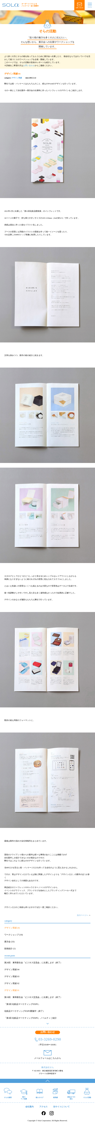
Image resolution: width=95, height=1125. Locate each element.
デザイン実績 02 (11, 983)
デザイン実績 (17, 78)
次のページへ (82, 915)
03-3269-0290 (49, 1039)
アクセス (43, 1106)
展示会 (7, 941)
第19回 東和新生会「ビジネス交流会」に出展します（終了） (33, 997)
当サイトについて (61, 1106)
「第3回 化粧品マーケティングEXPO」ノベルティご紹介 (30, 1018)
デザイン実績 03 (11, 976)
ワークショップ (11, 935)
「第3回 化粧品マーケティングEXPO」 (22, 1004)
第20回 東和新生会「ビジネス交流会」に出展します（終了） (33, 962)
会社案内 (29, 1106)
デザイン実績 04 (11, 969)
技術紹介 (8, 948)
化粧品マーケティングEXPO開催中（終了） (24, 1011)
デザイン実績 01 (11, 990)
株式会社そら (47, 1067)
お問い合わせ (29, 65)
